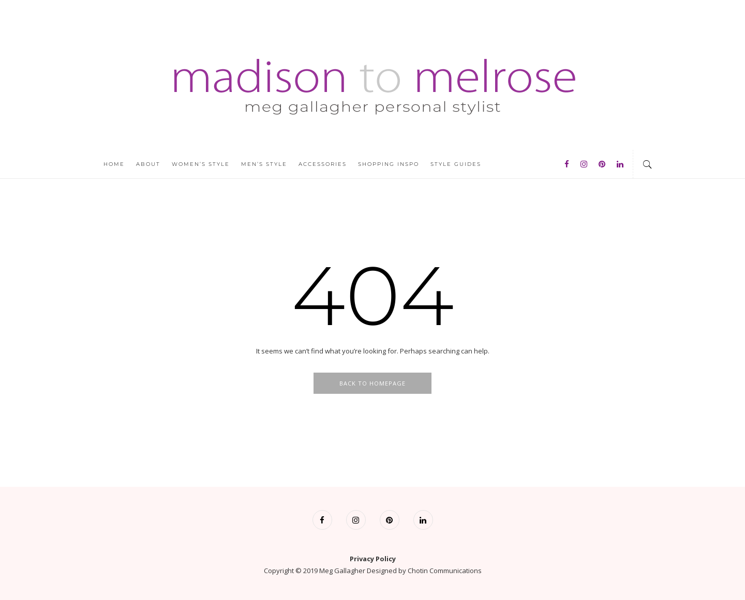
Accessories (323, 164)
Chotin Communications (445, 570)
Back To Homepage (372, 383)
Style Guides (455, 164)
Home (114, 164)
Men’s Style (264, 164)
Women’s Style (201, 164)
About (148, 164)
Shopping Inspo (388, 164)
